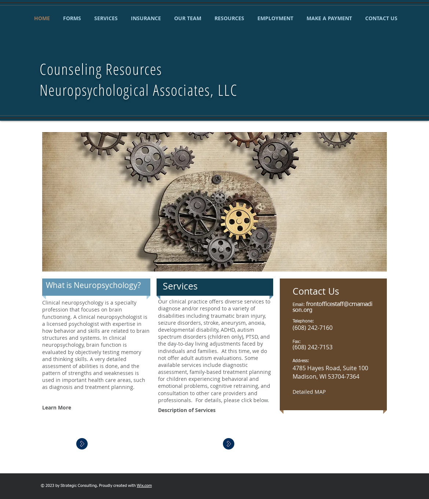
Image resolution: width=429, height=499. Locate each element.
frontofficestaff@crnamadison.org (333, 307)
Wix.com (144, 486)
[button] (214, 202)
